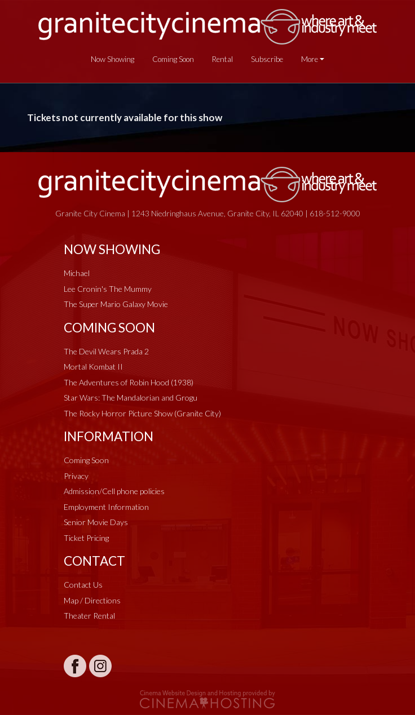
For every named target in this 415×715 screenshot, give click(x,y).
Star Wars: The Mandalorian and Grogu (130, 397)
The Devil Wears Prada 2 (106, 351)
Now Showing (112, 59)
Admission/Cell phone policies (114, 491)
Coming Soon (173, 59)
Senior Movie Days (96, 522)
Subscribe (267, 59)
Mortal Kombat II (93, 366)
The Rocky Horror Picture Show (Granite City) (142, 413)
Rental (222, 59)
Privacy (76, 476)
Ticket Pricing (86, 538)
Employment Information (106, 507)
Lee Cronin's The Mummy (108, 289)
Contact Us (83, 584)
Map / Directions (92, 600)
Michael (77, 273)
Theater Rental (89, 615)
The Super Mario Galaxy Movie (116, 304)
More (309, 59)
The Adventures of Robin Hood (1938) (128, 382)
